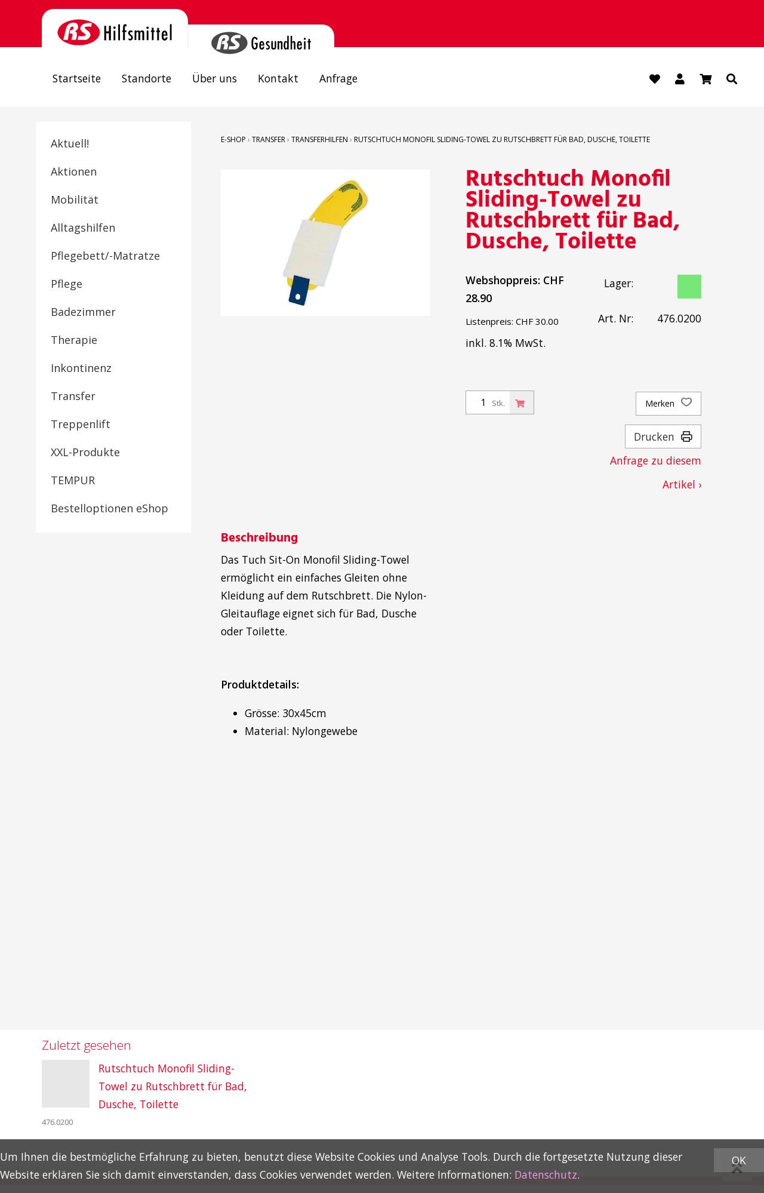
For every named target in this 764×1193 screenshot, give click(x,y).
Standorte (146, 78)
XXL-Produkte (85, 452)
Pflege (66, 283)
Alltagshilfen (83, 227)
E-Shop (233, 139)
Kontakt (278, 78)
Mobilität (74, 199)
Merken (668, 403)
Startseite (77, 78)
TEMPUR (73, 480)
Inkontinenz (81, 368)
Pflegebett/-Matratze (105, 255)
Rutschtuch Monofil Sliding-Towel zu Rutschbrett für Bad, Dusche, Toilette (502, 139)
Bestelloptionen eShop (109, 508)
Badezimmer (83, 312)
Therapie (74, 340)
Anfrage (338, 78)
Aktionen (74, 171)
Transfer (73, 396)
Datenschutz (546, 1174)
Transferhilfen (319, 139)
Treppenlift (80, 424)
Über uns (214, 78)
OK (739, 1160)
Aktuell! (70, 143)
